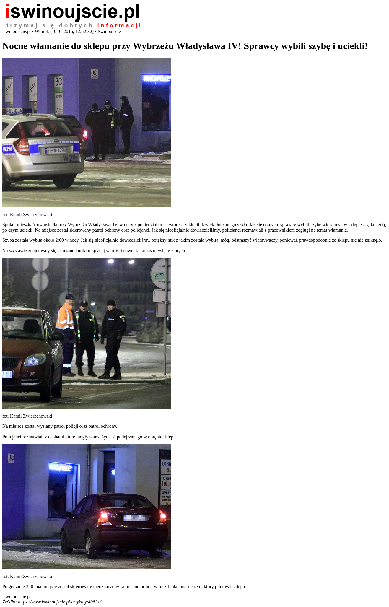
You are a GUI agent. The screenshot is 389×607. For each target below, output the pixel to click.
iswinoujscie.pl (16, 596)
